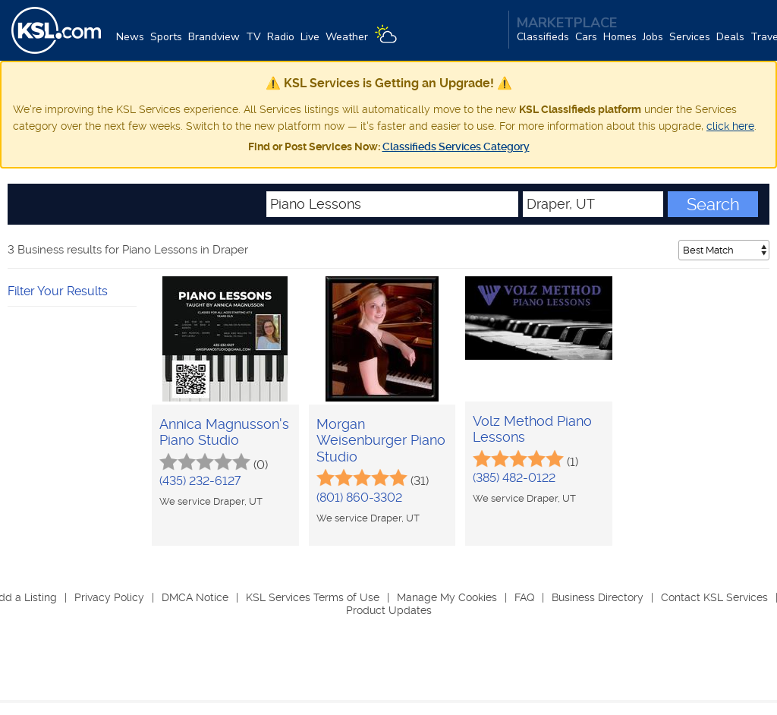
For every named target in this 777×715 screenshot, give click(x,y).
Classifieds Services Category (456, 146)
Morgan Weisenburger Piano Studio (380, 440)
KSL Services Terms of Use (312, 597)
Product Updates (389, 610)
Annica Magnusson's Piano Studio (224, 432)
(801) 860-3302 (359, 497)
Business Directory (597, 597)
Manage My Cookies (447, 597)
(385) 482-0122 (514, 478)
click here (730, 126)
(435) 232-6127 (200, 481)
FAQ (524, 597)
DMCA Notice (195, 597)
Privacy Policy (109, 597)
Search (713, 204)
